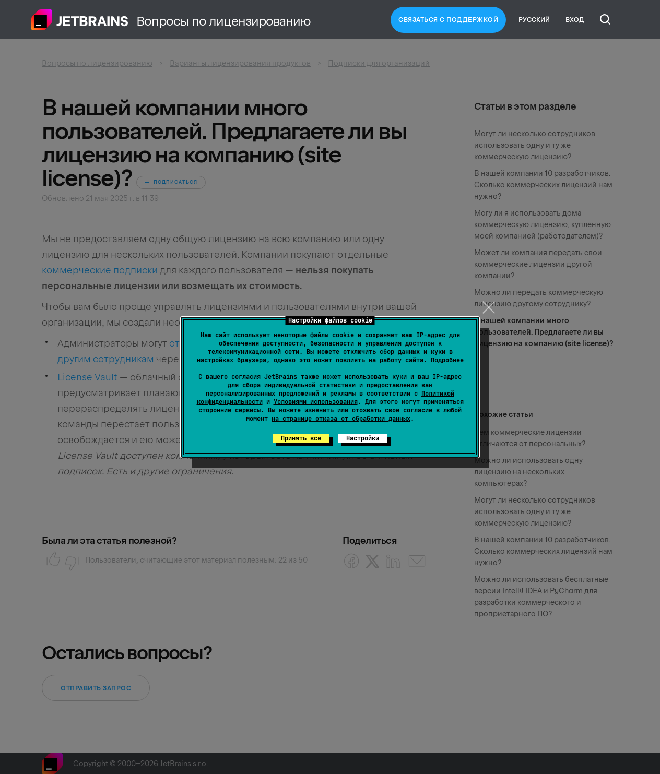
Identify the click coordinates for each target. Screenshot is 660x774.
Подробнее (447, 360)
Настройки (362, 438)
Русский (534, 19)
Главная (79, 19)
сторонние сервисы (229, 410)
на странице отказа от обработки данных (341, 418)
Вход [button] (574, 19)
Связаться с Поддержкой (448, 19)
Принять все (301, 438)
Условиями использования (316, 402)
